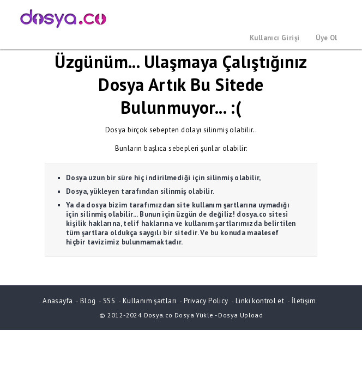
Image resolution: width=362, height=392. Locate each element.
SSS (109, 300)
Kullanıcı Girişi (274, 37)
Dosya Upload (240, 315)
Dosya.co (158, 315)
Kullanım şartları (150, 300)
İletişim (304, 300)
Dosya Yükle (193, 315)
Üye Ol (326, 37)
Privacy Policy (206, 300)
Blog (88, 300)
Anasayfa (58, 300)
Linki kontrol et (260, 300)
